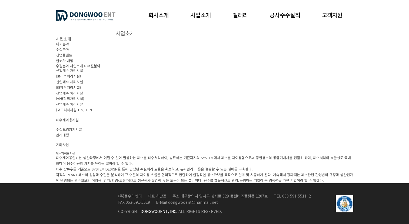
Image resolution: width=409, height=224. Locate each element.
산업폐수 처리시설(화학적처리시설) (69, 84)
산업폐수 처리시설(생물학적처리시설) (70, 96)
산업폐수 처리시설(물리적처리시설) (69, 73)
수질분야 (62, 49)
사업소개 (200, 15)
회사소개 (158, 15)
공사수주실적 (285, 15)
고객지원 (332, 15)
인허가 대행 (64, 60)
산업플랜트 (64, 55)
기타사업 (62, 144)
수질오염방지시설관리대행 (69, 132)
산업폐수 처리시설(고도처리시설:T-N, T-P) (74, 107)
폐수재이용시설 (67, 119)
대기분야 (62, 43)
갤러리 (240, 15)
